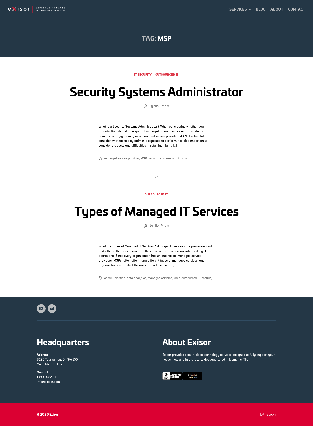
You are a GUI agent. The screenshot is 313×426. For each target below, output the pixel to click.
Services (238, 9)
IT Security (143, 75)
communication (114, 278)
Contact (296, 9)
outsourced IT (190, 278)
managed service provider (121, 158)
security (206, 278)
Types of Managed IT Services (156, 210)
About (276, 9)
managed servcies (160, 278)
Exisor (54, 415)
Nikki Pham (161, 106)
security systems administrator (169, 158)
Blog (260, 9)
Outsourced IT (167, 75)
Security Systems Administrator (156, 90)
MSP (143, 158)
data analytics (136, 278)
